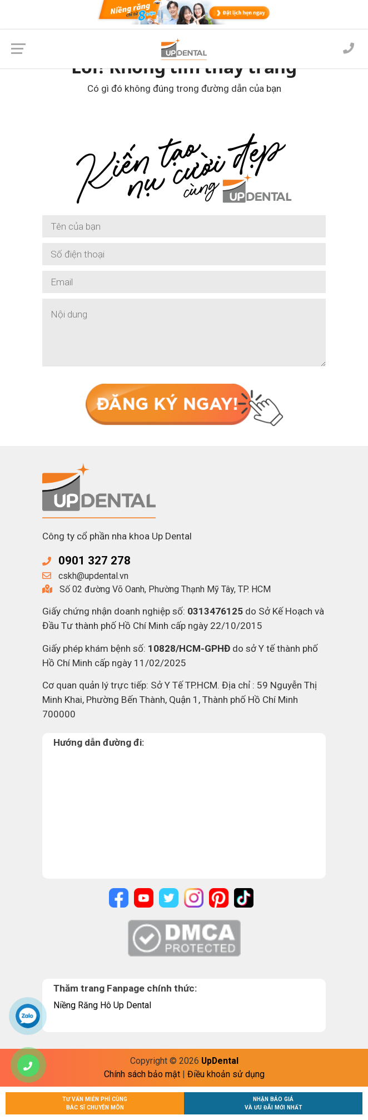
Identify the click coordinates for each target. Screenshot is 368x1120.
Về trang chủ (184, 118)
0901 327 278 (94, 560)
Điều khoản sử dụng (226, 1074)
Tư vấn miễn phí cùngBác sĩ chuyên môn (94, 1103)
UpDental (220, 1060)
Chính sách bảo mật (142, 1074)
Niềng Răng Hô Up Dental (102, 1005)
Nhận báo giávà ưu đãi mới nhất (273, 1103)
